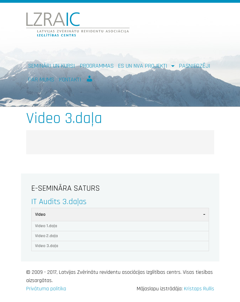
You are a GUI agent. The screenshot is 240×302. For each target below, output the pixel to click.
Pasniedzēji (194, 66)
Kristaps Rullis (199, 288)
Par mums (41, 79)
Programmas (97, 66)
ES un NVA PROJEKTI (143, 66)
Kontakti (70, 79)
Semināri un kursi (51, 66)
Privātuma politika (46, 288)
